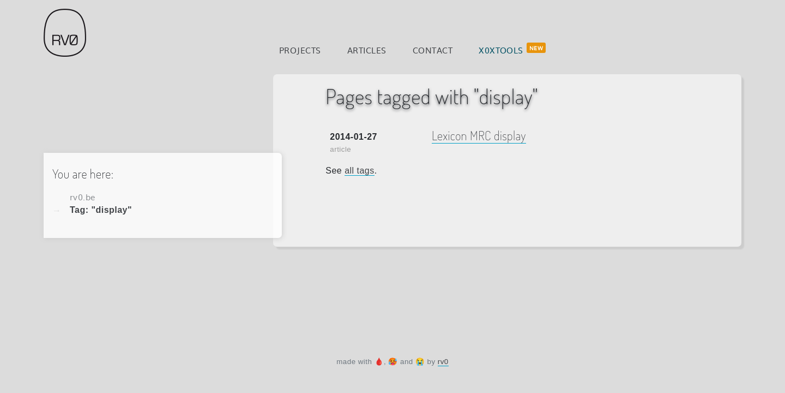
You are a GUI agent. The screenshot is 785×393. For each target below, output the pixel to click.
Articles (367, 50)
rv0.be (65, 33)
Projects (300, 50)
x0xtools (501, 50)
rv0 (443, 362)
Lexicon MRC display (479, 135)
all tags (360, 170)
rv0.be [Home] (83, 196)
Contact (432, 50)
